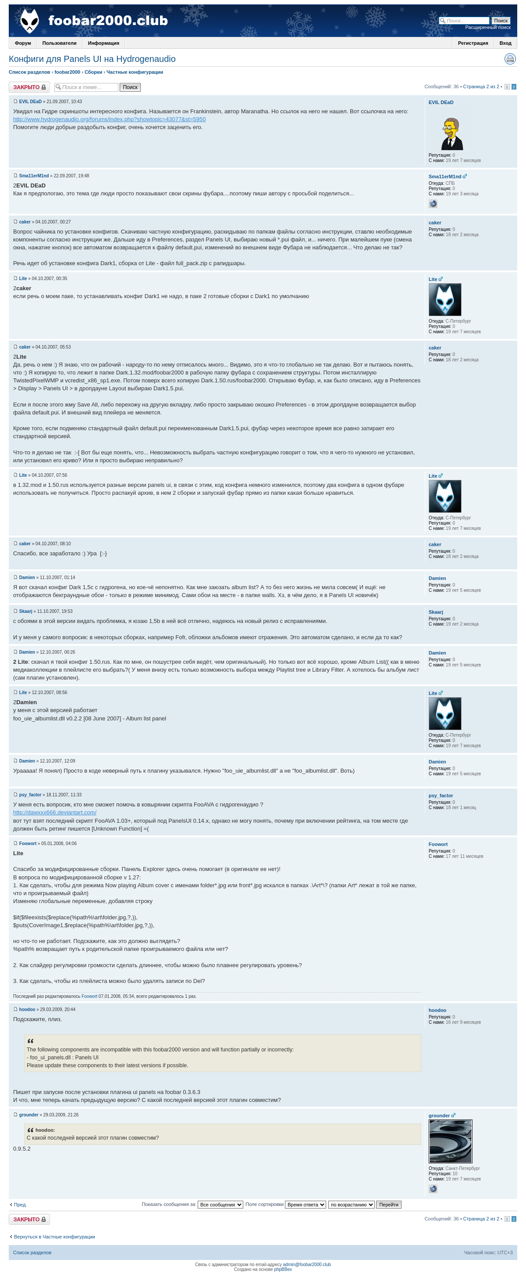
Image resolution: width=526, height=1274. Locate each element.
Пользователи (60, 43)
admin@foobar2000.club (307, 1264)
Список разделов (29, 72)
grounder (29, 1114)
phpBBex (283, 1269)
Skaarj (25, 611)
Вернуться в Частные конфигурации (54, 1236)
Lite (23, 278)
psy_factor (30, 794)
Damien (27, 577)
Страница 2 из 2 (481, 86)
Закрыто (29, 87)
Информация (103, 43)
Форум (23, 43)
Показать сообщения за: (192, 1204)
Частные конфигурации (135, 72)
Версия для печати (510, 59)
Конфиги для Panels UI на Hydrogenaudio (92, 59)
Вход (506, 43)
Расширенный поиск (488, 27)
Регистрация (473, 43)
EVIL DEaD (30, 101)
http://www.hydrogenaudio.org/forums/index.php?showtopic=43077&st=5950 (109, 119)
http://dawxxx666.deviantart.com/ (54, 812)
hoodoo (27, 1009)
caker (25, 222)
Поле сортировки (285, 1204)
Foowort (27, 843)
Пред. (20, 1204)
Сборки (93, 72)
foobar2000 (67, 72)
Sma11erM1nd (34, 175)
